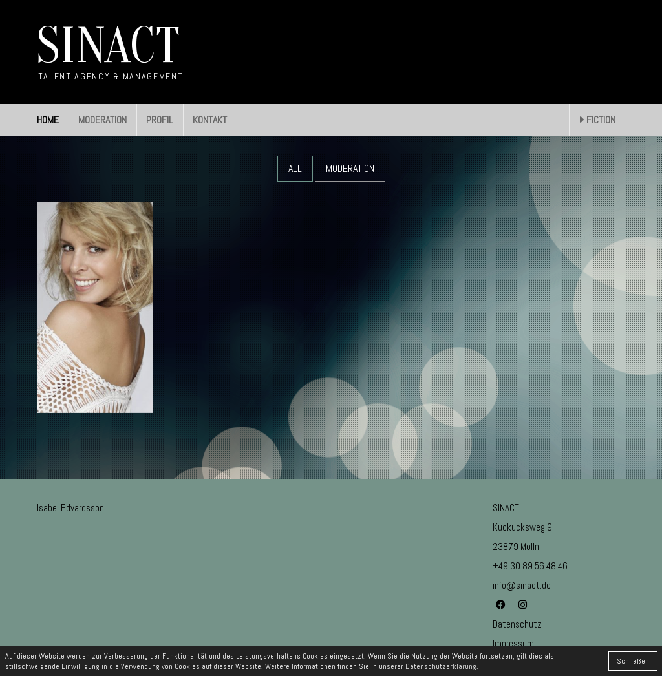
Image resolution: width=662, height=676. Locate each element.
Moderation (350, 168)
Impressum (513, 643)
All (295, 168)
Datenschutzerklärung (440, 666)
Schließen (633, 661)
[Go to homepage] (110, 52)
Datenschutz (517, 624)
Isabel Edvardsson (70, 508)
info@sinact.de (522, 585)
